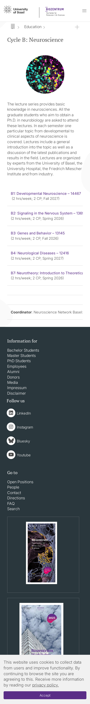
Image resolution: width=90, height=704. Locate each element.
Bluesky (23, 441)
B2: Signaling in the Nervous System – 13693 (48, 213)
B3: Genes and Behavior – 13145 (38, 233)
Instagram (25, 427)
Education (33, 26)
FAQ (11, 503)
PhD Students (19, 360)
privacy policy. (45, 685)
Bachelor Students (23, 350)
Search (13, 508)
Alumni (13, 371)
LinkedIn (24, 413)
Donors (13, 377)
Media (12, 382)
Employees (16, 366)
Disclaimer (16, 393)
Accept (45, 695)
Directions (16, 498)
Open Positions (20, 481)
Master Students (21, 355)
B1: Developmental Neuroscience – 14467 (46, 193)
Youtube (24, 455)
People (13, 487)
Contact (14, 492)
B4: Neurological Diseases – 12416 (40, 253)
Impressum (17, 387)
